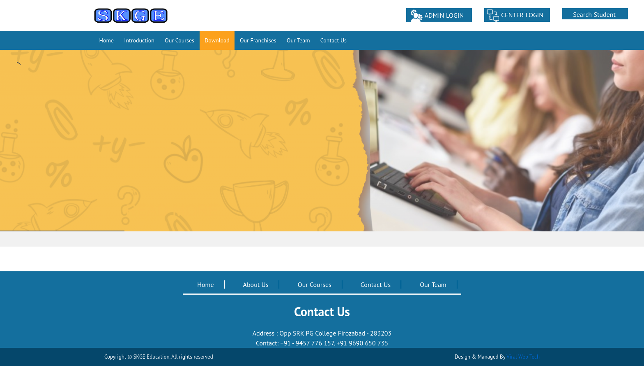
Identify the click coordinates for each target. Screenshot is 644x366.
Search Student (594, 14)
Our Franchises (258, 40)
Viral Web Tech (523, 356)
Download (217, 40)
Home (106, 40)
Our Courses (179, 40)
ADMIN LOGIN (444, 15)
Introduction (139, 40)
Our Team (298, 40)
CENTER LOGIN (522, 15)
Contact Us (333, 40)
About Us (256, 284)
